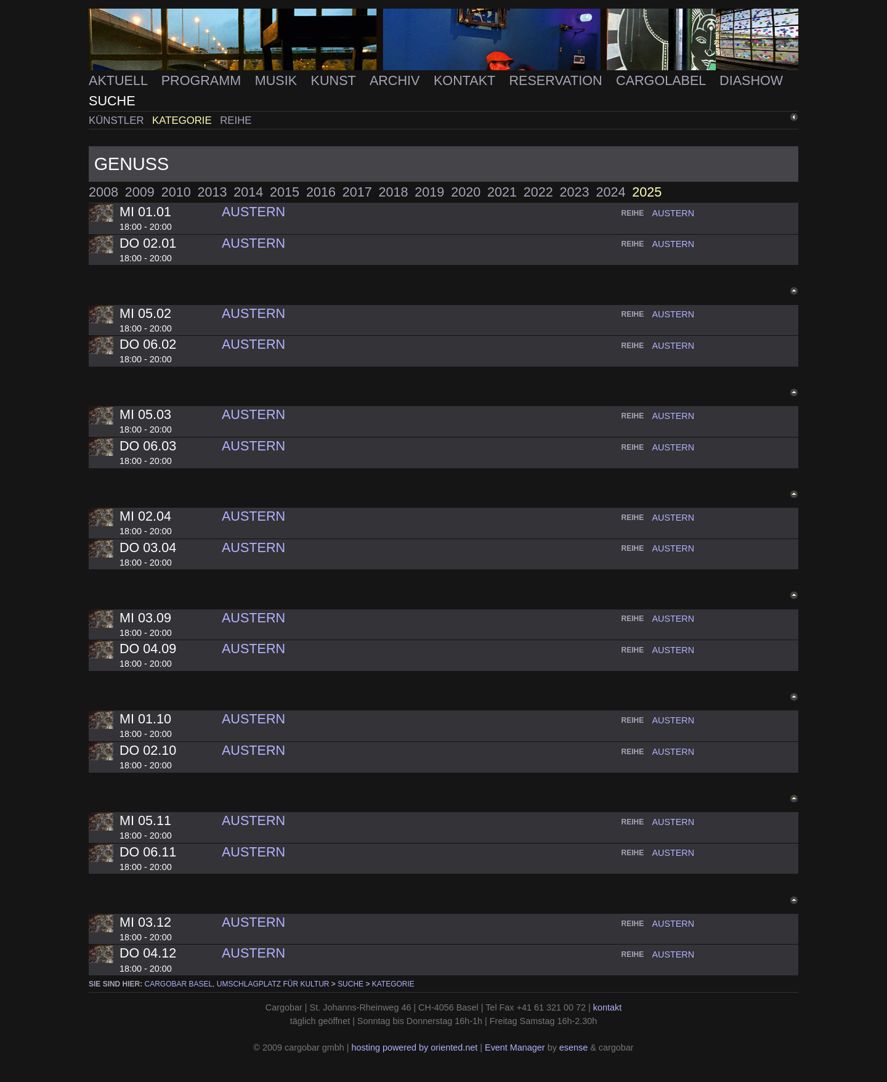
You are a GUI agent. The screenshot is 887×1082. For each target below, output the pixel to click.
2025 (647, 192)
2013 (212, 192)
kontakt (607, 1007)
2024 (610, 192)
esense (573, 1047)
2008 (103, 192)
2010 (176, 192)
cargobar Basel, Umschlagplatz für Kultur (237, 984)
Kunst (335, 80)
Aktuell (120, 80)
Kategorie (183, 120)
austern (673, 213)
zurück (774, 119)
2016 (321, 192)
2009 (140, 192)
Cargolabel (663, 80)
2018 (393, 192)
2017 (357, 192)
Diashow (751, 80)
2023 (574, 192)
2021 (502, 192)
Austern (253, 211)
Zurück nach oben (771, 590)
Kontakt (466, 80)
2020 (465, 192)
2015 (284, 192)
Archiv (397, 80)
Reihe (235, 120)
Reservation (557, 80)
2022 (538, 192)
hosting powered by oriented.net (414, 1047)
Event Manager (515, 1047)
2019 (429, 192)
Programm (203, 80)
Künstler (118, 120)
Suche (112, 100)
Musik (278, 80)
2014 (248, 192)
